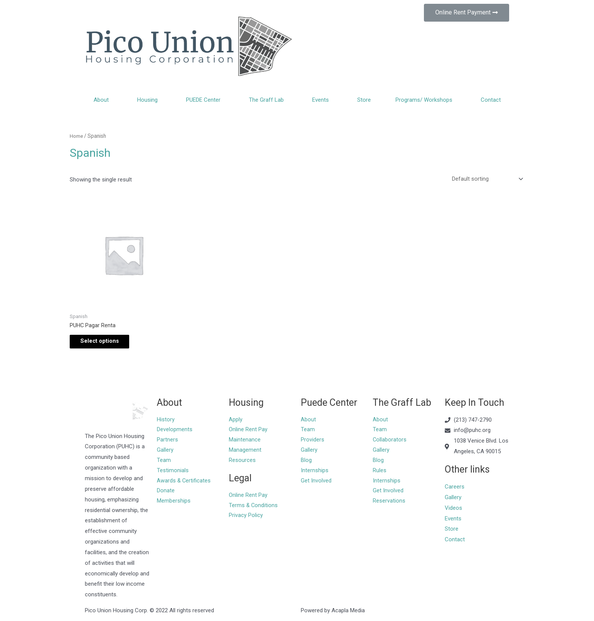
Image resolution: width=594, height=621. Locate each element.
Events (322, 100)
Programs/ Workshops (425, 100)
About (103, 100)
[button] (466, 13)
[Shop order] (485, 179)
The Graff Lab (268, 100)
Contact (491, 99)
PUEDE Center (205, 100)
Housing (149, 100)
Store (364, 99)
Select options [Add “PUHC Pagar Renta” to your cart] (104, 343)
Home (76, 136)
